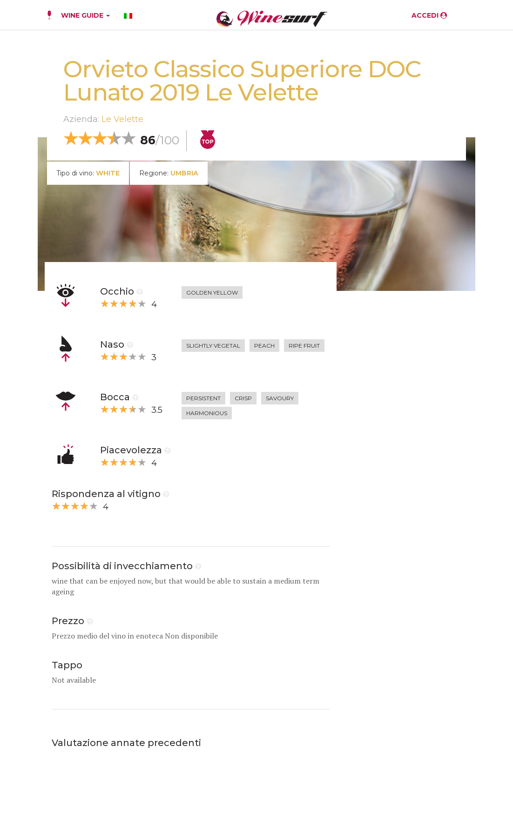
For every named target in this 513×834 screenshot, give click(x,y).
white (108, 173)
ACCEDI (429, 15)
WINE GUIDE (85, 15)
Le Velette (122, 119)
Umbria (184, 173)
